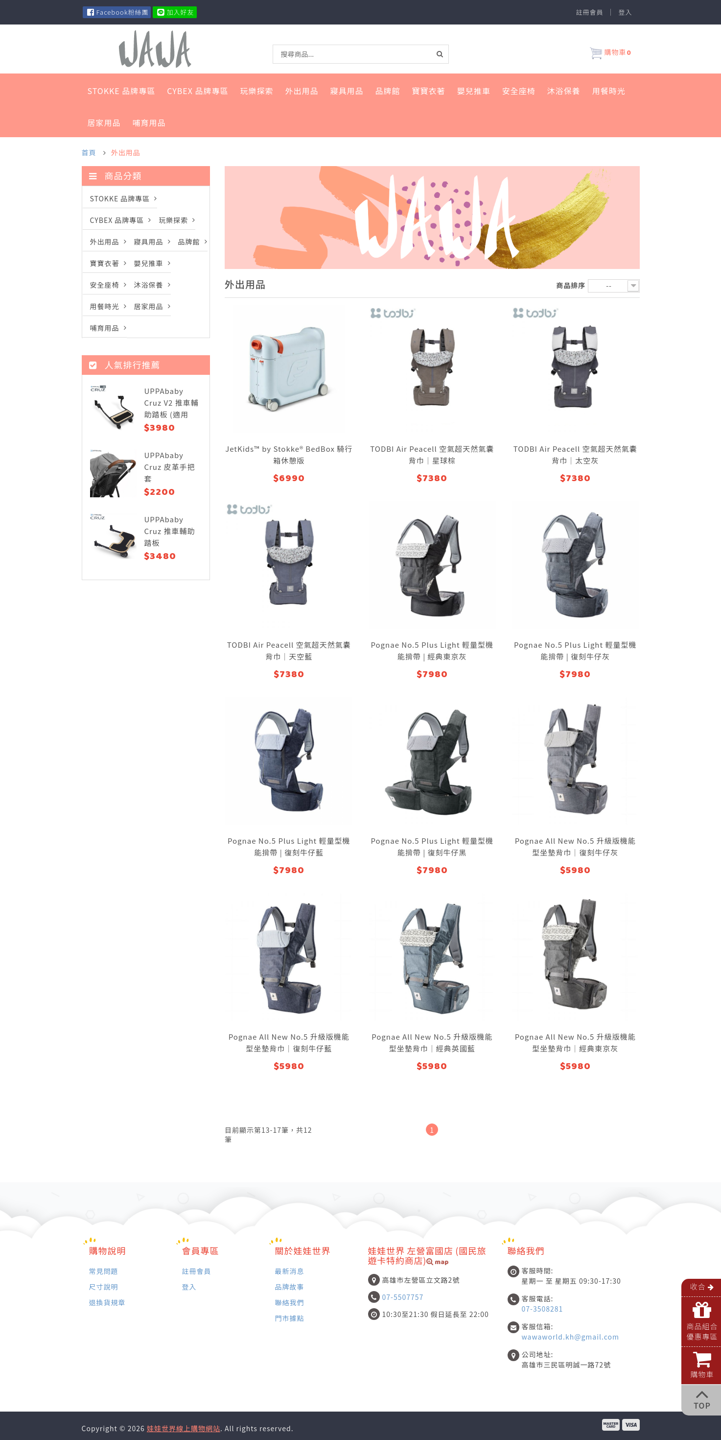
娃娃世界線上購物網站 (183, 1428)
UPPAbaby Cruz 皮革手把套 (169, 467)
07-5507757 (403, 1297)
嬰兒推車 (473, 91)
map (437, 1263)
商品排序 (570, 285)
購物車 (610, 54)
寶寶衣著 (428, 91)
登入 (625, 12)
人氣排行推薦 (125, 364)
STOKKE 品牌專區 (122, 91)
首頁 (89, 152)
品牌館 (387, 91)
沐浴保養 (564, 91)
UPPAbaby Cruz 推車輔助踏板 (169, 531)
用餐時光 (609, 91)
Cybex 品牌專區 (197, 91)
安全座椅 (518, 91)
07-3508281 (542, 1309)
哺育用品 (149, 122)
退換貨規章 (107, 1302)
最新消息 (289, 1270)
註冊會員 (589, 12)
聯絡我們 (289, 1302)
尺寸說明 (103, 1286)
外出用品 (302, 91)
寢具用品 (347, 91)
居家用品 (104, 122)
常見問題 (103, 1270)
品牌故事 (289, 1286)
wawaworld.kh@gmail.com (570, 1337)
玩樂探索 (257, 91)
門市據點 (289, 1317)
